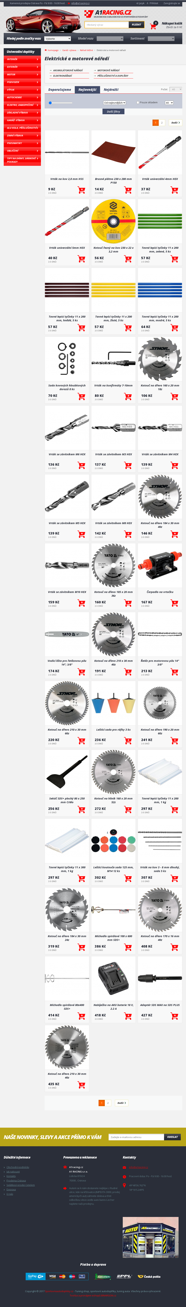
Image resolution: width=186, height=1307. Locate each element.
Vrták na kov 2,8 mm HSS (67, 179)
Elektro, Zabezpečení (20, 105)
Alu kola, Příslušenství (22, 127)
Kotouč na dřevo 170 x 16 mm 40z (160, 938)
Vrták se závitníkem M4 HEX (160, 454)
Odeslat (172, 1137)
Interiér (12, 59)
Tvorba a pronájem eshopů (85, 1295)
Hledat (136, 24)
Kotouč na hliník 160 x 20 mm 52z (113, 800)
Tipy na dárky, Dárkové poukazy (21, 160)
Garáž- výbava (16, 120)
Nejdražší (111, 89)
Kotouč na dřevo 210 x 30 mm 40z (113, 662)
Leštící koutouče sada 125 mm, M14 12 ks (113, 869)
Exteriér (12, 66)
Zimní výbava (15, 135)
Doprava (11, 1189)
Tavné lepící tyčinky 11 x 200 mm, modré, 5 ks (160, 318)
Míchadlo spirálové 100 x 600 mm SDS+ (113, 938)
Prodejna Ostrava (16, 1180)
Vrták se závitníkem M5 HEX (67, 523)
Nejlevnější (87, 89)
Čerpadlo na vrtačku (160, 592)
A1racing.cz (116, 14)
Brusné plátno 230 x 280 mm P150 (113, 180)
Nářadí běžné (86, 50)
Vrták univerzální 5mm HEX (67, 247)
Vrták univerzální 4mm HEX (160, 179)
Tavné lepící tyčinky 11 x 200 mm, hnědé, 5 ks (67, 318)
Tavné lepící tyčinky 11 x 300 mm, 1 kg (67, 869)
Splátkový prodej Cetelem (21, 1185)
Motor (11, 74)
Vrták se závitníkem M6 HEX (67, 454)
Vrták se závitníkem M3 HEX (113, 454)
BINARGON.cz (108, 1295)
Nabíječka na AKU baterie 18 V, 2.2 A (114, 1006)
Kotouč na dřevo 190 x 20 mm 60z (160, 731)
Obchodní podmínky (18, 1167)
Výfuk (10, 89)
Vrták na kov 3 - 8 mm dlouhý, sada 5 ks (160, 869)
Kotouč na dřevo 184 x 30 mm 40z (160, 525)
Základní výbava (17, 112)
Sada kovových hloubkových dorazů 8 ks (67, 387)
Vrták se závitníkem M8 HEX (113, 523)
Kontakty (11, 1176)
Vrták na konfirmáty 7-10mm (113, 385)
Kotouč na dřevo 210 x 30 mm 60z (67, 731)
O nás (10, 1194)
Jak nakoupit (13, 1171)
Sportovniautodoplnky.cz (59, 1291)
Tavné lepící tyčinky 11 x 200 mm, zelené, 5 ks (160, 249)
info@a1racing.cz (80, 3)
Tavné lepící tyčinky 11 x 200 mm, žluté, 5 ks (113, 318)
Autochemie (14, 97)
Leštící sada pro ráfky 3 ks (113, 729)
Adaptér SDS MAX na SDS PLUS (160, 1005)
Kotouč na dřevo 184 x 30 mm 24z (67, 938)
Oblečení (12, 150)
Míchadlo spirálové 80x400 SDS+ (67, 1006)
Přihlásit (154, 3)
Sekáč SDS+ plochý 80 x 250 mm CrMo (67, 800)
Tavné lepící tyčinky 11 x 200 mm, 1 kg (160, 800)
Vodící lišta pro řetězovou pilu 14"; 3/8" (67, 662)
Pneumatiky (14, 143)
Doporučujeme (59, 89)
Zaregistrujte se (171, 3)
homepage (53, 50)
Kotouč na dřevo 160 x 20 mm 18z (160, 387)
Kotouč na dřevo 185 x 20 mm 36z (113, 593)
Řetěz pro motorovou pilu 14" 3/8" (160, 662)
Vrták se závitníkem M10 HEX (67, 592)
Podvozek (13, 82)
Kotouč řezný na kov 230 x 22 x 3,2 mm (114, 249)
